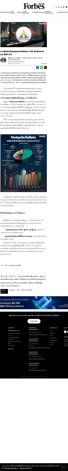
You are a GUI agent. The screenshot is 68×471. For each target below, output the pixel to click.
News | (9, 61)
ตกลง (64, 467)
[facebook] (37, 68)
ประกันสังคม (12, 290)
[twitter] (45, 68)
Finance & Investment (18, 61)
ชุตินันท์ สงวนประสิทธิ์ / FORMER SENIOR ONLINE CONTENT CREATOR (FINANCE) (25, 59)
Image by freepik (15, 265)
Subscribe (34, 321)
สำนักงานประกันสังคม (26, 290)
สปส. (18, 290)
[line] (41, 68)
